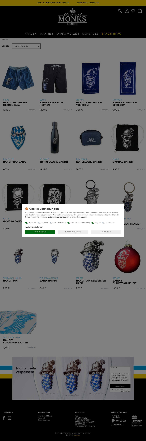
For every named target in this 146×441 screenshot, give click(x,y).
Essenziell (32, 223)
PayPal (98, 223)
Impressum (81, 217)
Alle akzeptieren (40, 232)
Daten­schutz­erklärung (57, 217)
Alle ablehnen (106, 232)
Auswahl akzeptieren (73, 232)
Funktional (110, 223)
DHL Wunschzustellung (80, 223)
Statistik (45, 223)
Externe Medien (59, 223)
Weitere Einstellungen (34, 227)
